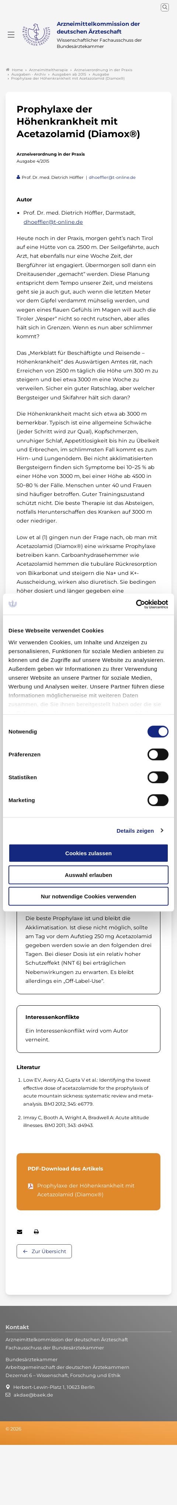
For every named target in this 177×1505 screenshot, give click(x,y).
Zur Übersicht (49, 1251)
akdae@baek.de (33, 1395)
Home (14, 69)
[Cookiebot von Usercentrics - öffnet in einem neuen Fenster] (136, 604)
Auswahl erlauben (88, 874)
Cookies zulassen (88, 853)
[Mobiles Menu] (11, 34)
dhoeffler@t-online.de (112, 177)
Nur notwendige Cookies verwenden (88, 896)
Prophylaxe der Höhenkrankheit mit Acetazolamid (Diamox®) (86, 1190)
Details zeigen (135, 830)
